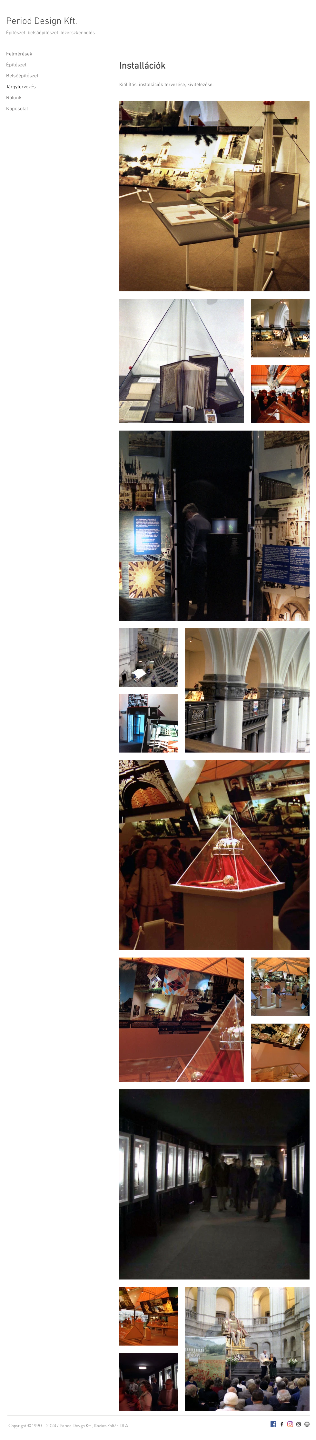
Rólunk (14, 98)
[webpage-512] (307, 1424)
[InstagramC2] (298, 1424)
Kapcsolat (17, 109)
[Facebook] (273, 1424)
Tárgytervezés (21, 87)
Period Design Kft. (41, 21)
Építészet (16, 65)
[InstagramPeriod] (290, 1424)
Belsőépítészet (22, 76)
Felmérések (19, 54)
